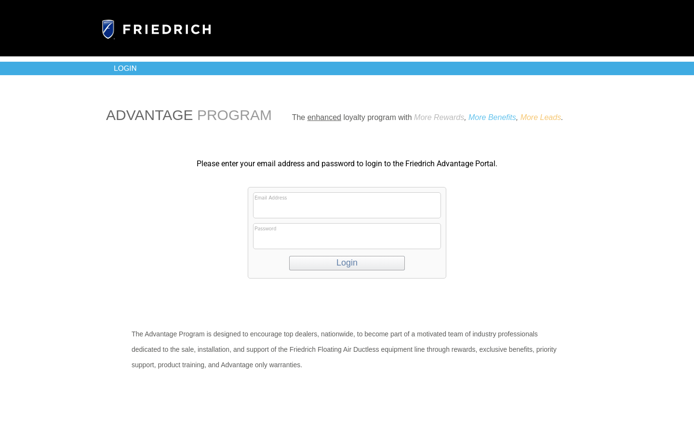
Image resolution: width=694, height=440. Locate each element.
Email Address (346, 206)
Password (346, 237)
